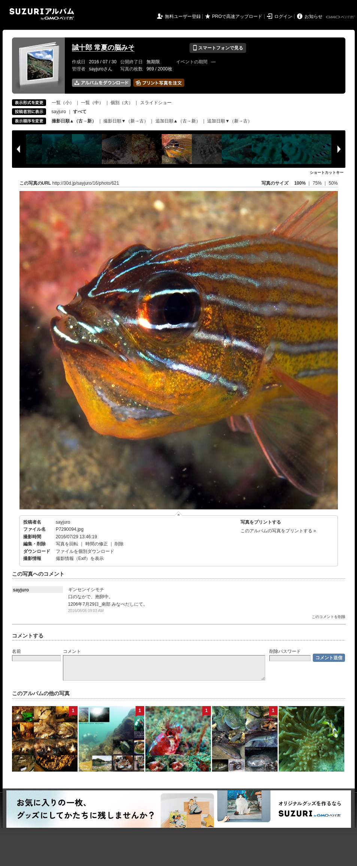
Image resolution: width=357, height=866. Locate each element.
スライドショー (156, 102)
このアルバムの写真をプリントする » (278, 530)
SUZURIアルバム (42, 14)
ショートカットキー (327, 172)
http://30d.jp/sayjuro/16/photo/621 (85, 183)
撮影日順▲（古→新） (74, 121)
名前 (16, 651)
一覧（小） (63, 102)
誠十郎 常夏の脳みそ (103, 47)
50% (333, 183)
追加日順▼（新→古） (229, 121)
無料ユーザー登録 (183, 16)
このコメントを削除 (328, 617)
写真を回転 (67, 543)
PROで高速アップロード (237, 16)
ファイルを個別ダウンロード (85, 551)
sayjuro (59, 111)
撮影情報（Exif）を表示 (80, 558)
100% (300, 183)
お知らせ (314, 16)
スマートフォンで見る (218, 48)
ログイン (283, 16)
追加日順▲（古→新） (177, 121)
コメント (72, 651)
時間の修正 (96, 543)
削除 (119, 543)
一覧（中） (92, 102)
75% (318, 183)
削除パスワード (285, 651)
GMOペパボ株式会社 (341, 17)
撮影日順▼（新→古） (125, 121)
